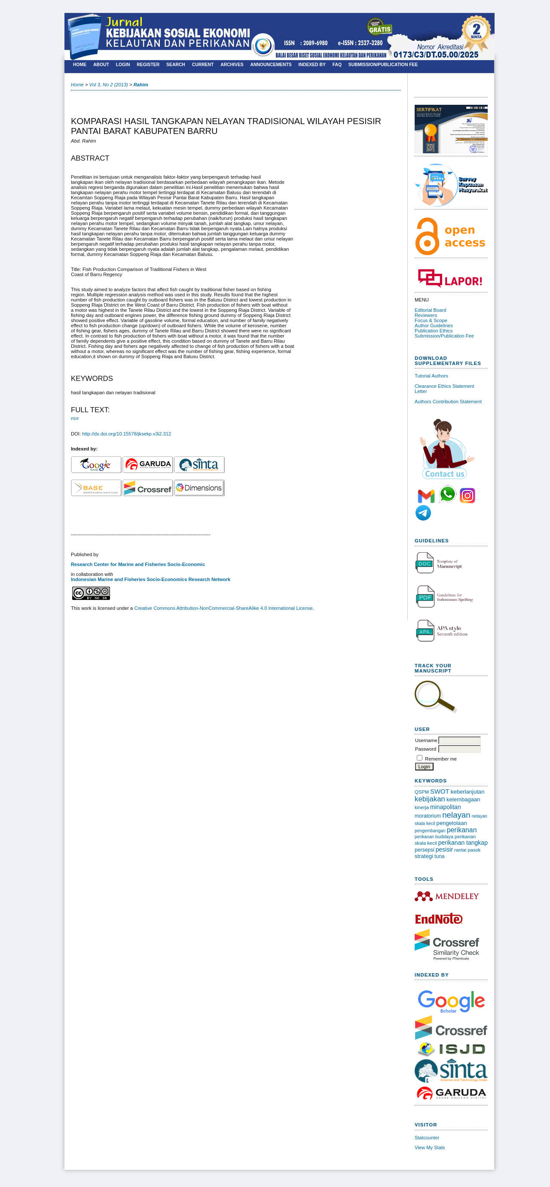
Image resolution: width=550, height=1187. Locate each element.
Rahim (141, 84)
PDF (75, 418)
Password (425, 749)
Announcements (271, 64)
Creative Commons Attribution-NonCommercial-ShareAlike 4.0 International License (223, 608)
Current (203, 64)
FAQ (337, 64)
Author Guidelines (434, 325)
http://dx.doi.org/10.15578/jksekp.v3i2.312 (126, 433)
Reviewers (426, 315)
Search (175, 64)
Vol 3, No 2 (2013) (108, 84)
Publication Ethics (433, 330)
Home (79, 64)
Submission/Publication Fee (444, 335)
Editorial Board (430, 310)
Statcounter (427, 1137)
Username (426, 740)
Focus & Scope (431, 320)
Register (148, 64)
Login (123, 64)
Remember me (441, 758)
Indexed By (312, 64)
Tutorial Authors (431, 375)
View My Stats (430, 1147)
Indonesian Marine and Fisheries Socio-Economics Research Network (150, 579)
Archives (232, 64)
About (101, 64)
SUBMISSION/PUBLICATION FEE (383, 64)
